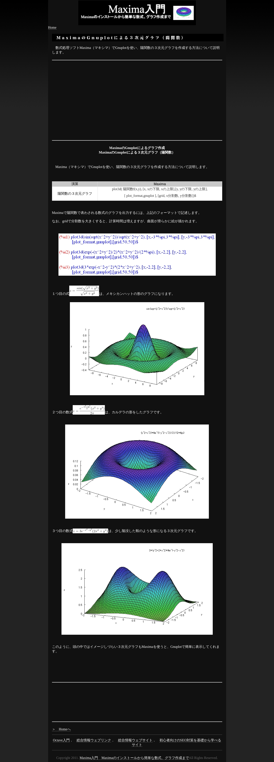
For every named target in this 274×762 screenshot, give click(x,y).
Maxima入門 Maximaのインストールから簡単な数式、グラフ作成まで (134, 758)
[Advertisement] (137, 67)
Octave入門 (61, 740)
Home (52, 27)
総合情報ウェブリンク (94, 740)
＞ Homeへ (61, 729)
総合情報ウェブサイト (135, 740)
